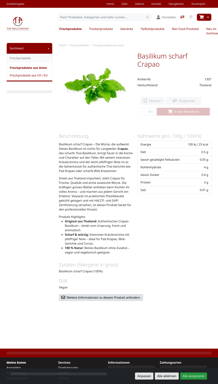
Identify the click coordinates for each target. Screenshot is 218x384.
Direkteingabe (68, 368)
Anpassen (144, 376)
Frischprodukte (70, 29)
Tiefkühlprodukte (152, 29)
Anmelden (14, 368)
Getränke (126, 29)
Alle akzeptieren (194, 376)
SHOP (62, 45)
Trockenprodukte (101, 29)
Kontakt (156, 4)
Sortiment (17, 48)
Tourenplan (198, 4)
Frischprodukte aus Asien (28, 68)
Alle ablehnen (166, 376)
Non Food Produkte (185, 29)
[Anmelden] (166, 17)
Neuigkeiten (176, 4)
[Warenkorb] (201, 17)
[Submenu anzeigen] (48, 48)
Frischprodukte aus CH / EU (29, 75)
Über (125, 4)
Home (110, 4)
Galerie (139, 4)
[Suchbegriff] (101, 17)
